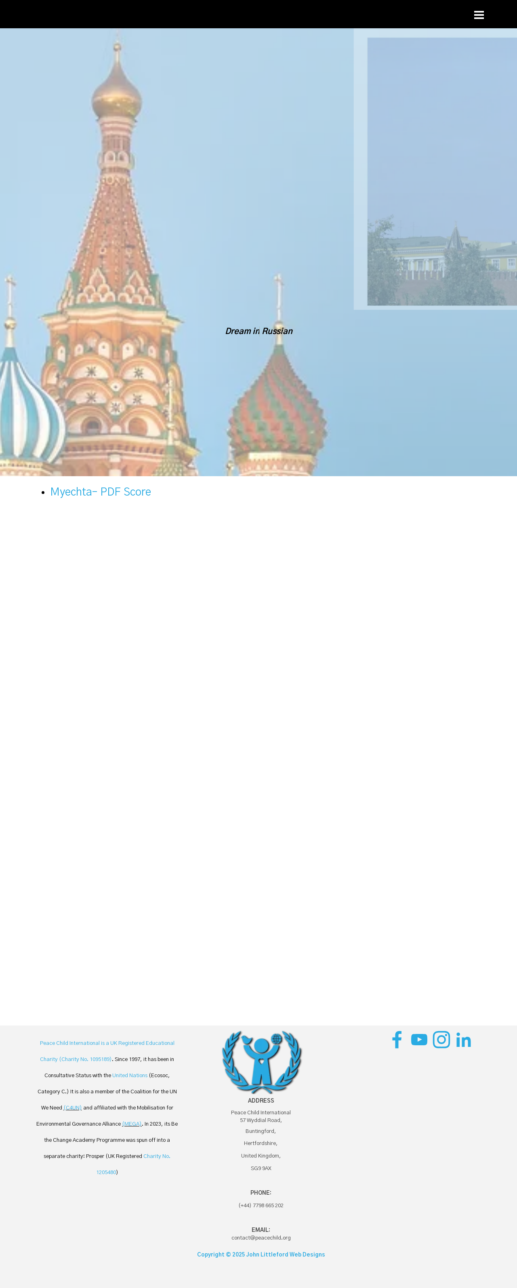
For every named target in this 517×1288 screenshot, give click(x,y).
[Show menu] (479, 15)
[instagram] (441, 1040)
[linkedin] (464, 1040)
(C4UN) (72, 1108)
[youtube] (419, 1040)
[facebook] (397, 1040)
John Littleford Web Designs (285, 1255)
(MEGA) (132, 1124)
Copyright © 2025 (221, 1255)
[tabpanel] (258, 500)
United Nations (129, 1075)
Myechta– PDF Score (100, 492)
